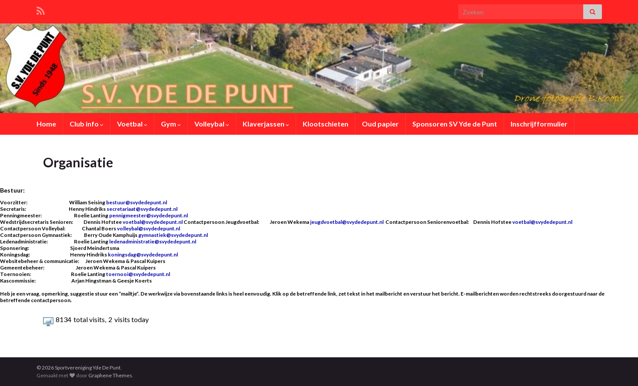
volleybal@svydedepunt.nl (148, 228)
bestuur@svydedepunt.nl (136, 202)
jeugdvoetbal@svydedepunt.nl (347, 222)
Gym (171, 124)
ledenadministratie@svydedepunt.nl (152, 241)
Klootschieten (325, 124)
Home (46, 124)
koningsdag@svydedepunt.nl (143, 254)
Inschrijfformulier (539, 124)
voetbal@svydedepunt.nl (153, 222)
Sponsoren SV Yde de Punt (454, 124)
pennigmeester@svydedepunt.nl (148, 215)
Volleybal (211, 124)
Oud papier (380, 124)
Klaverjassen (266, 124)
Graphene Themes (110, 375)
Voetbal (132, 124)
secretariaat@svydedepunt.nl (142, 209)
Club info (87, 124)
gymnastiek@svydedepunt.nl (173, 235)
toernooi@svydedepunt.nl (138, 274)
